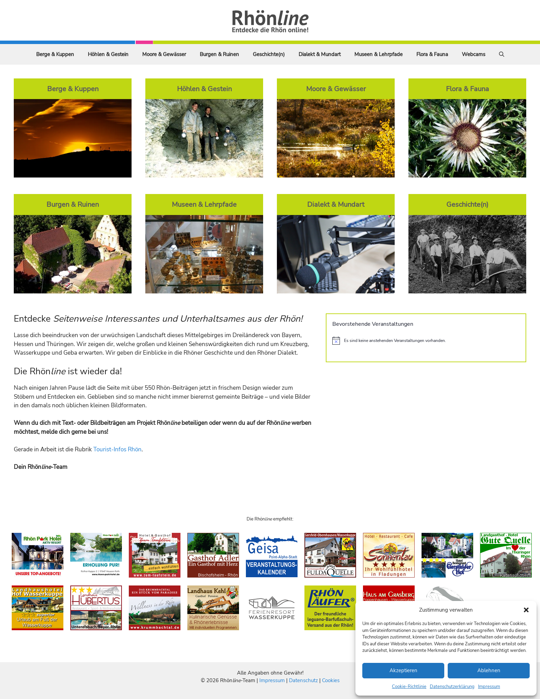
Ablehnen (488, 670)
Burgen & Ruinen (219, 54)
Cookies (331, 680)
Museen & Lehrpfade (378, 54)
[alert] (426, 340)
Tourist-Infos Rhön (117, 449)
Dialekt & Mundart (320, 54)
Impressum (489, 687)
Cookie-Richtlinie (409, 687)
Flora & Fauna (432, 54)
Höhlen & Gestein (108, 54)
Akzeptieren (403, 670)
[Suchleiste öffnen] (501, 54)
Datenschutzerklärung (452, 687)
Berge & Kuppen (55, 54)
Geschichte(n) (269, 54)
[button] (526, 609)
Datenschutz (303, 680)
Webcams (473, 54)
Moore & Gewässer (164, 54)
